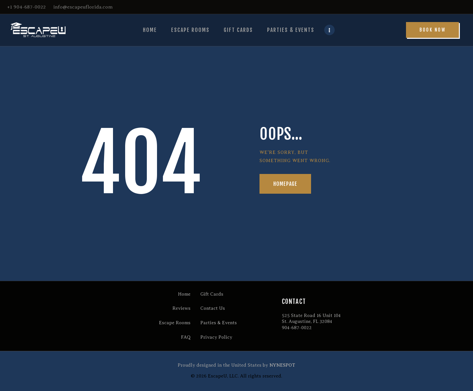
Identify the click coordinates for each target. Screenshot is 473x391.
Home (184, 294)
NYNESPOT (282, 365)
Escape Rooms (175, 322)
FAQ (186, 337)
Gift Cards (211, 294)
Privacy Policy (216, 337)
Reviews (181, 308)
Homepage (285, 184)
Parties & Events (218, 322)
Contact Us (212, 308)
